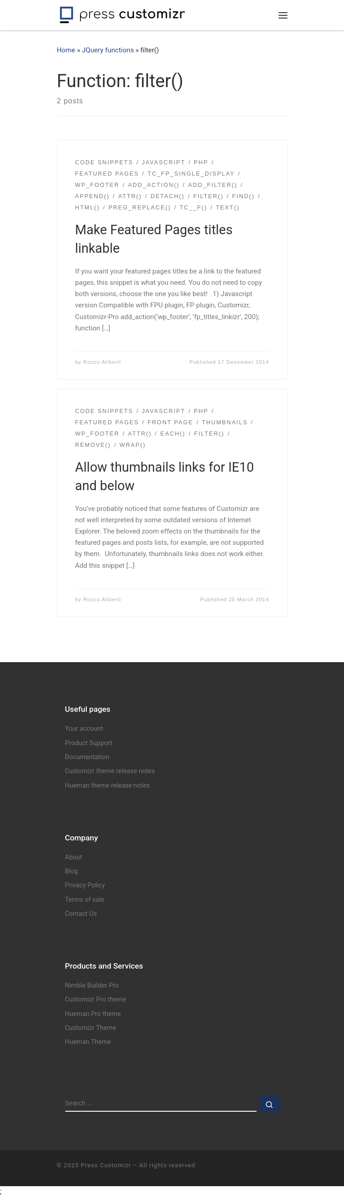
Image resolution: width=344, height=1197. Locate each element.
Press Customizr (106, 1165)
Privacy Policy (85, 885)
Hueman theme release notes (107, 785)
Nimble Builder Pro (92, 985)
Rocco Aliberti (102, 362)
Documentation (87, 757)
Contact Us (81, 914)
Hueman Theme (88, 1042)
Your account (84, 729)
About (73, 857)
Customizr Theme (90, 1028)
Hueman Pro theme (93, 1014)
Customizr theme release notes (110, 771)
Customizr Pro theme (95, 999)
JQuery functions (108, 50)
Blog (71, 871)
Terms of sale (84, 900)
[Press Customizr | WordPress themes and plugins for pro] (122, 14)
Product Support (89, 743)
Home (66, 50)
